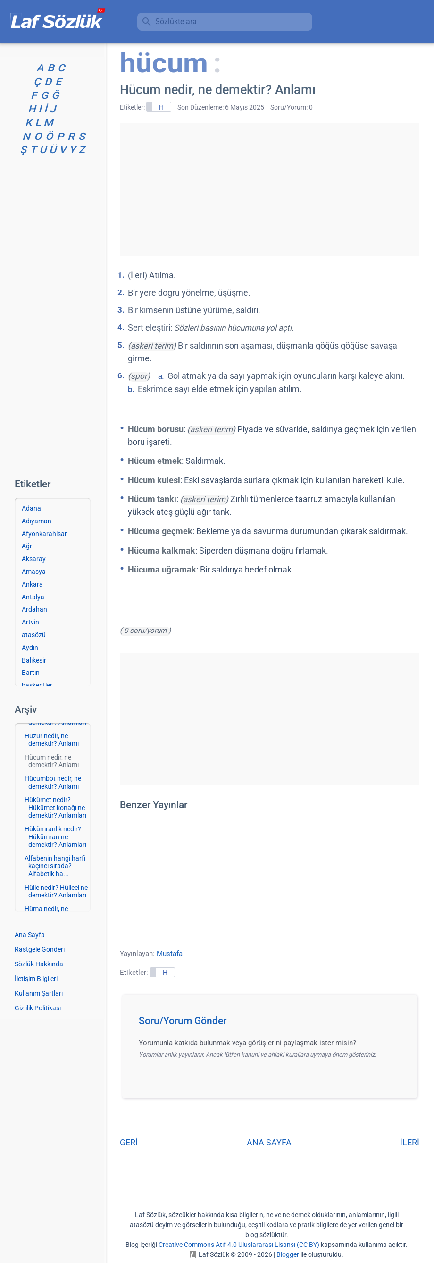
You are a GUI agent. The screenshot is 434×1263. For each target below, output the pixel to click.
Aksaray (34, 559)
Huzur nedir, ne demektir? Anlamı (52, 740)
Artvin (30, 622)
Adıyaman (36, 521)
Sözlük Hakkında (39, 964)
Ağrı (27, 546)
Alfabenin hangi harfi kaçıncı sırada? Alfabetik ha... (55, 866)
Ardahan (34, 609)
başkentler (37, 685)
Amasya (34, 571)
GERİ (129, 1142)
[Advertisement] (269, 189)
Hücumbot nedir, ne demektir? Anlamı (53, 782)
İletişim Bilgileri (36, 978)
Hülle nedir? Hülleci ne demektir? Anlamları (56, 891)
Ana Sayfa (30, 935)
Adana (31, 508)
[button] (273, 1023)
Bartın (31, 672)
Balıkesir (34, 660)
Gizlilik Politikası (38, 1008)
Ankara (32, 584)
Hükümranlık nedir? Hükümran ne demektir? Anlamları (55, 837)
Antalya (33, 597)
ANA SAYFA (269, 1142)
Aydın (30, 647)
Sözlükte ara (176, 21)
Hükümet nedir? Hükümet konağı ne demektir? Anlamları (55, 807)
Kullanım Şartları (39, 993)
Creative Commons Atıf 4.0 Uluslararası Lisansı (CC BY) (239, 1244)
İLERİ (409, 1142)
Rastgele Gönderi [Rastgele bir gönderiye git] (40, 949)
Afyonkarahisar (44, 534)
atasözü (34, 635)
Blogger (287, 1254)
